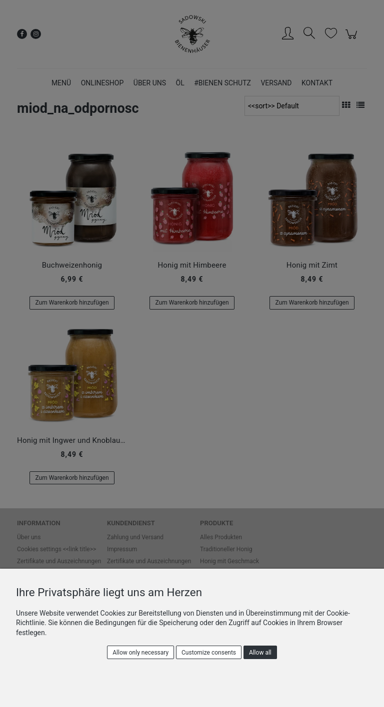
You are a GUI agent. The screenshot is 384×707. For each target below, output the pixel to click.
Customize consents (209, 652)
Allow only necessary (140, 652)
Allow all (260, 652)
